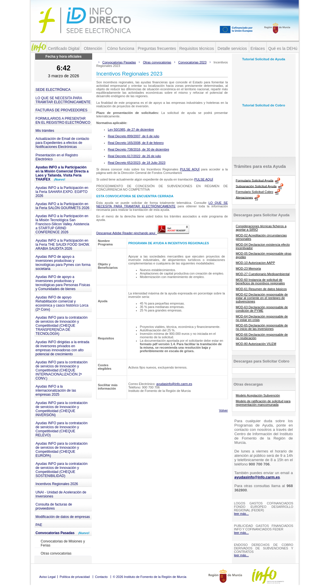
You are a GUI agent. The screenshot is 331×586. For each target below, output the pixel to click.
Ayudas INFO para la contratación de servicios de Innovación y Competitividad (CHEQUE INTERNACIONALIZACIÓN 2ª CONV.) (61, 370)
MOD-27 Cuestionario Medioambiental (263, 274)
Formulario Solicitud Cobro (254, 192)
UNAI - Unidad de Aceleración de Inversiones (60, 494)
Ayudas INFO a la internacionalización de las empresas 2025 (55, 390)
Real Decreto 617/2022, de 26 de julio (134, 156)
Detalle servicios (232, 48)
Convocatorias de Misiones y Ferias (63, 543)
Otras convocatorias (56, 553)
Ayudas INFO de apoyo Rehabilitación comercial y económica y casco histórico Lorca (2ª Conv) (61, 303)
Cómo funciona (120, 48)
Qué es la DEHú (282, 48)
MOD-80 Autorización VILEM (256, 343)
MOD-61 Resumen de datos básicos (261, 289)
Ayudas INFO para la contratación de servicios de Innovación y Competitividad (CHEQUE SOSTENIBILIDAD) (61, 470)
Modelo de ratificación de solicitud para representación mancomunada (263, 402)
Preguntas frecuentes (157, 48)
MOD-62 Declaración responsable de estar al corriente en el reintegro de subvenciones (262, 298)
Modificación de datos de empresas (62, 517)
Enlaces (258, 48)
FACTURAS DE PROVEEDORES (61, 110)
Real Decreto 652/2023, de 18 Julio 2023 (136, 162)
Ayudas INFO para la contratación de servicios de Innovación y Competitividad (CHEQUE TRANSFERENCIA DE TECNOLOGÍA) (61, 325)
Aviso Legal (47, 577)
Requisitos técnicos (196, 48)
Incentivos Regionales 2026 (56, 484)
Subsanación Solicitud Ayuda (256, 186)
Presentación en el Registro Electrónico (56, 157)
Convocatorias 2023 (192, 62)
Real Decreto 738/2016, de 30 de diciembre (138, 149)
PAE (38, 525)
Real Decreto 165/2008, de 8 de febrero (136, 142)
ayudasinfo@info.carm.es (174, 384)
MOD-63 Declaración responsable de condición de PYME (262, 308)
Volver (223, 410)
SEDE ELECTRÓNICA (52, 90)
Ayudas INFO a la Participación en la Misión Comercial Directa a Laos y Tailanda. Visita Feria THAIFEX (61, 173)
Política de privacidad (75, 577)
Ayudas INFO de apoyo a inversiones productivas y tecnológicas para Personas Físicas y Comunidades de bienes (62, 283)
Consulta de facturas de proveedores (53, 506)
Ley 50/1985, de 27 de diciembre (131, 129)
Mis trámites (44, 131)
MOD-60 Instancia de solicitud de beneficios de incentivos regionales (260, 281)
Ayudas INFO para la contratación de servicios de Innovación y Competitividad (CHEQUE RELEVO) (61, 429)
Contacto (101, 577)
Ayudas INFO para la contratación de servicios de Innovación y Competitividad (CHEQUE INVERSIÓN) (61, 409)
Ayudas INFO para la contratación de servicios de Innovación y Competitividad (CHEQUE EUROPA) (61, 450)
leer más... (241, 513)
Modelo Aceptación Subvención (258, 395)
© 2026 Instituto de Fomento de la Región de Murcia (149, 577)
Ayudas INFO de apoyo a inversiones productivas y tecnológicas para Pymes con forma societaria (62, 263)
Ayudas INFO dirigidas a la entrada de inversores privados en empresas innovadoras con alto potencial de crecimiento (62, 348)
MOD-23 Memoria (248, 268)
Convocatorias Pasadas (62, 533)
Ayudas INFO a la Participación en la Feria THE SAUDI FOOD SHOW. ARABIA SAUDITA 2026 (62, 244)
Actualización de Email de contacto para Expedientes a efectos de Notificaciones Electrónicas (62, 143)
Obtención (93, 48)
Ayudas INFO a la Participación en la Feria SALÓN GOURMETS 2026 (62, 206)
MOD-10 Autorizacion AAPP (255, 262)
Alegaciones (244, 197)
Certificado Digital (64, 48)
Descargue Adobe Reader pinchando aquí (142, 233)
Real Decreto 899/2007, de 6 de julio (133, 136)
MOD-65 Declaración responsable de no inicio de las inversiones (262, 327)
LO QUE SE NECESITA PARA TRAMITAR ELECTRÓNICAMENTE (62, 100)
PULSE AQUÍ (190, 169)
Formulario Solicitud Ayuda (254, 180)
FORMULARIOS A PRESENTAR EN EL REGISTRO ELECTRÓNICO (62, 121)
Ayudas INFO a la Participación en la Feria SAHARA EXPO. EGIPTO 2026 (61, 192)
